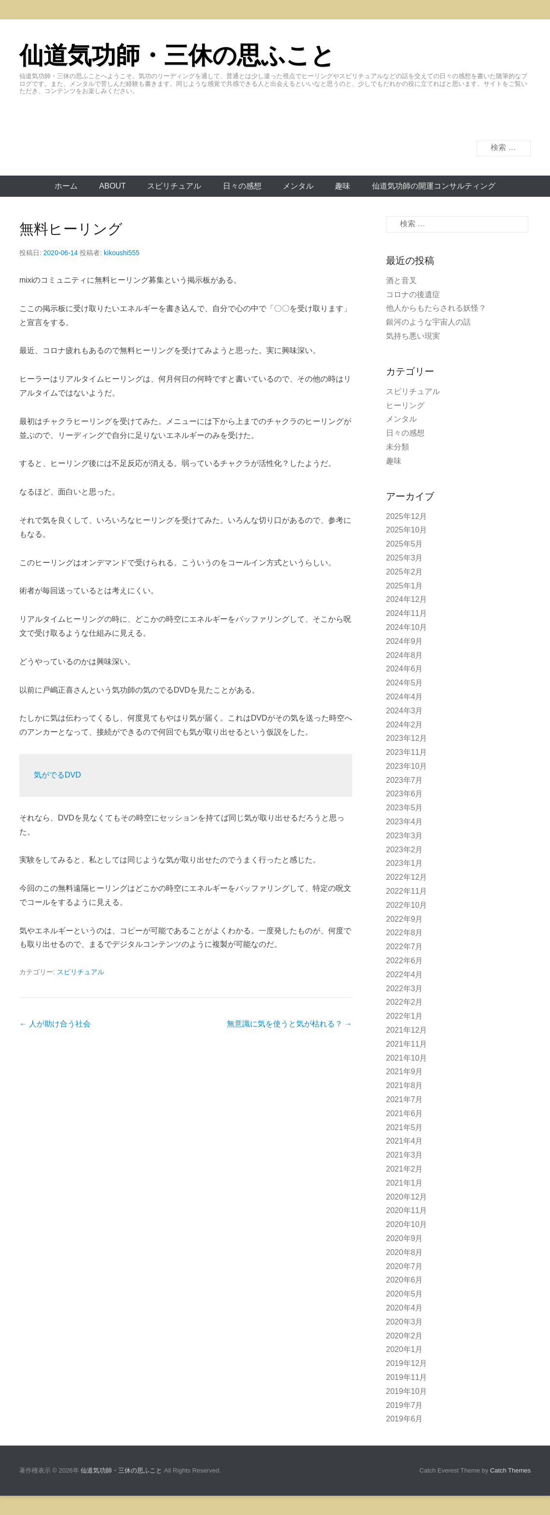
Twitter (523, 122)
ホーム (66, 186)
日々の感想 (242, 186)
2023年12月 (406, 738)
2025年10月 (406, 530)
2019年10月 (406, 1391)
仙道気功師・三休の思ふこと (177, 55)
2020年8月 (404, 1252)
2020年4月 (404, 1308)
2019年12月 (406, 1363)
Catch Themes (510, 1470)
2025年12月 (406, 516)
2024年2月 (404, 725)
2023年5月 (404, 808)
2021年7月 (404, 1099)
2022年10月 (406, 905)
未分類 (397, 447)
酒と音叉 (401, 280)
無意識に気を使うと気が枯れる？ (289, 1024)
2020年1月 (404, 1349)
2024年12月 (406, 599)
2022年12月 (406, 877)
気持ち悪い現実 (413, 336)
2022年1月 (404, 1016)
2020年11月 (406, 1210)
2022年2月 (404, 1002)
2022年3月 (404, 988)
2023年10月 (406, 766)
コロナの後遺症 (413, 294)
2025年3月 (404, 558)
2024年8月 (404, 655)
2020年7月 (404, 1266)
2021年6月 (404, 1113)
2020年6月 (404, 1280)
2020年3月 (404, 1322)
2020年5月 (404, 1294)
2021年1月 (404, 1183)
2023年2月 (404, 850)
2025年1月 (404, 586)
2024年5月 (404, 683)
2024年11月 (406, 613)
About (112, 186)
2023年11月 (406, 752)
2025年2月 (404, 572)
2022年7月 (404, 946)
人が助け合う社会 (55, 1024)
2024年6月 (404, 669)
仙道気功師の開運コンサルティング (433, 186)
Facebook (502, 122)
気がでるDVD (57, 775)
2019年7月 (404, 1405)
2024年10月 (406, 627)
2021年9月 (404, 1071)
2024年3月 (404, 711)
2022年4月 (404, 974)
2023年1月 (404, 863)
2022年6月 (404, 960)
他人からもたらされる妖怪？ (436, 308)
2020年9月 (404, 1238)
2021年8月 (404, 1085)
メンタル (298, 186)
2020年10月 (406, 1224)
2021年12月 (406, 1030)
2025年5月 (404, 544)
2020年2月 (404, 1336)
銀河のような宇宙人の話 (428, 322)
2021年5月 (404, 1127)
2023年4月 (404, 822)
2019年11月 (406, 1377)
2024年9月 (404, 641)
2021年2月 (404, 1169)
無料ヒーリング (71, 229)
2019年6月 (404, 1419)
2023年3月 (404, 836)
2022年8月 (404, 932)
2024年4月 (404, 697)
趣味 (342, 186)
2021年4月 (404, 1141)
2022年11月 (406, 891)
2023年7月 (404, 780)
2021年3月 (404, 1155)
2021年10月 (406, 1058)
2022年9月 (404, 919)
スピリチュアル (174, 186)
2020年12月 (406, 1197)
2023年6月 (404, 794)
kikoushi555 (121, 253)
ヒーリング (405, 405)
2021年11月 (406, 1044)
